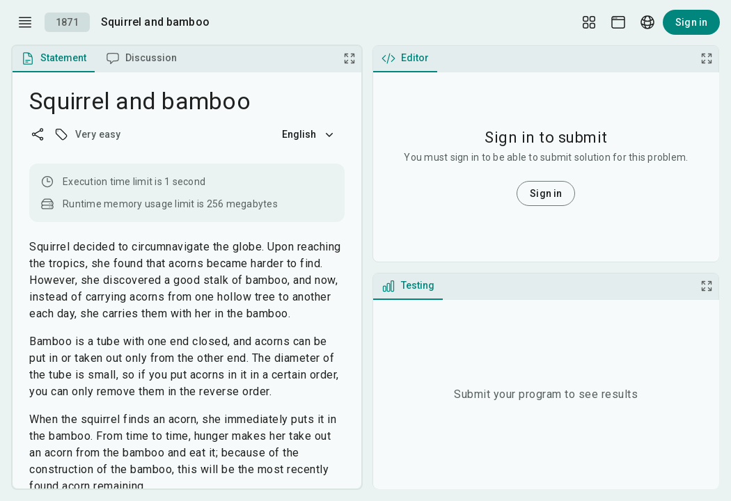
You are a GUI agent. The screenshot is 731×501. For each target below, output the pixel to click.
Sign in (691, 22)
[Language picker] (647, 22)
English (309, 134)
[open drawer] (25, 22)
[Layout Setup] (589, 22)
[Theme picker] (618, 22)
